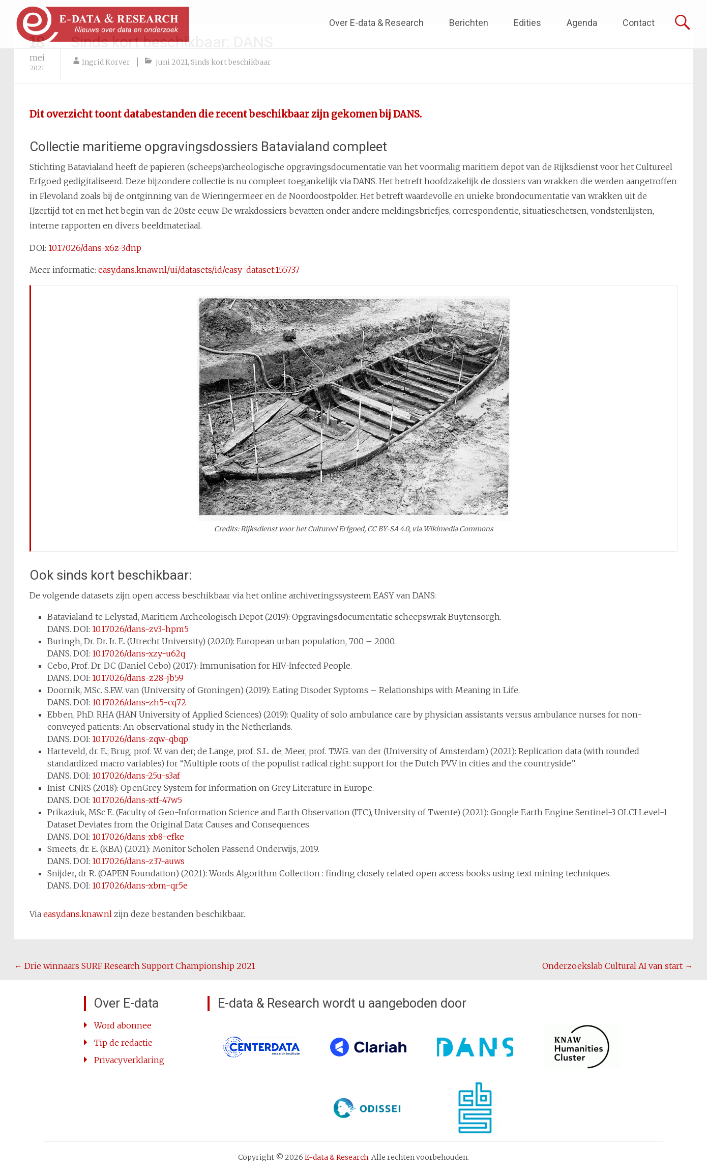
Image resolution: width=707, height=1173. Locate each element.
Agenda (582, 22)
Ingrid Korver (106, 62)
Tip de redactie (123, 1043)
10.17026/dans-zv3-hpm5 (140, 629)
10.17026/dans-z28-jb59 (138, 678)
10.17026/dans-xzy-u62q (138, 653)
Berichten (468, 22)
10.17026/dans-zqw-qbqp (140, 739)
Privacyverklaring (129, 1060)
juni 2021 (172, 62)
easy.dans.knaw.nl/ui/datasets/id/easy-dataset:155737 (199, 270)
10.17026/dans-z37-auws (138, 861)
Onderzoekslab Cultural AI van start (617, 966)
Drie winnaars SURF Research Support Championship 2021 (134, 966)
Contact (639, 22)
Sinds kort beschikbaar (231, 62)
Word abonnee (123, 1025)
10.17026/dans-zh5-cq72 (139, 702)
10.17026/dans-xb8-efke (138, 837)
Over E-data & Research (376, 22)
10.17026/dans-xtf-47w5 (137, 800)
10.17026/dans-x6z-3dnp (93, 248)
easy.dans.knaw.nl (78, 914)
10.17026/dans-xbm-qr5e (141, 885)
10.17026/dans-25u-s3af (136, 775)
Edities (527, 22)
